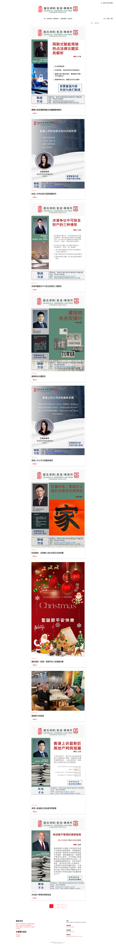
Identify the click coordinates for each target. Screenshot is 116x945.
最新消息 (70, 18)
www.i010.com (60, 943)
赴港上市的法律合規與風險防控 (23, 925)
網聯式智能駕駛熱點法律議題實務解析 (25, 924)
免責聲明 (18, 936)
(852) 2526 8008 (70, 927)
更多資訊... (18, 928)
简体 (112, 18)
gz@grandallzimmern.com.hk (74, 936)
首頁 (45, 18)
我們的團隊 (63, 18)
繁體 (108, 18)
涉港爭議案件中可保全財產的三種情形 (25, 927)
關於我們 (49, 18)
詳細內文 (35, 113)
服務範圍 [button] (56, 18)
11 (64, 906)
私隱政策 (18, 934)
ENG (104, 18)
